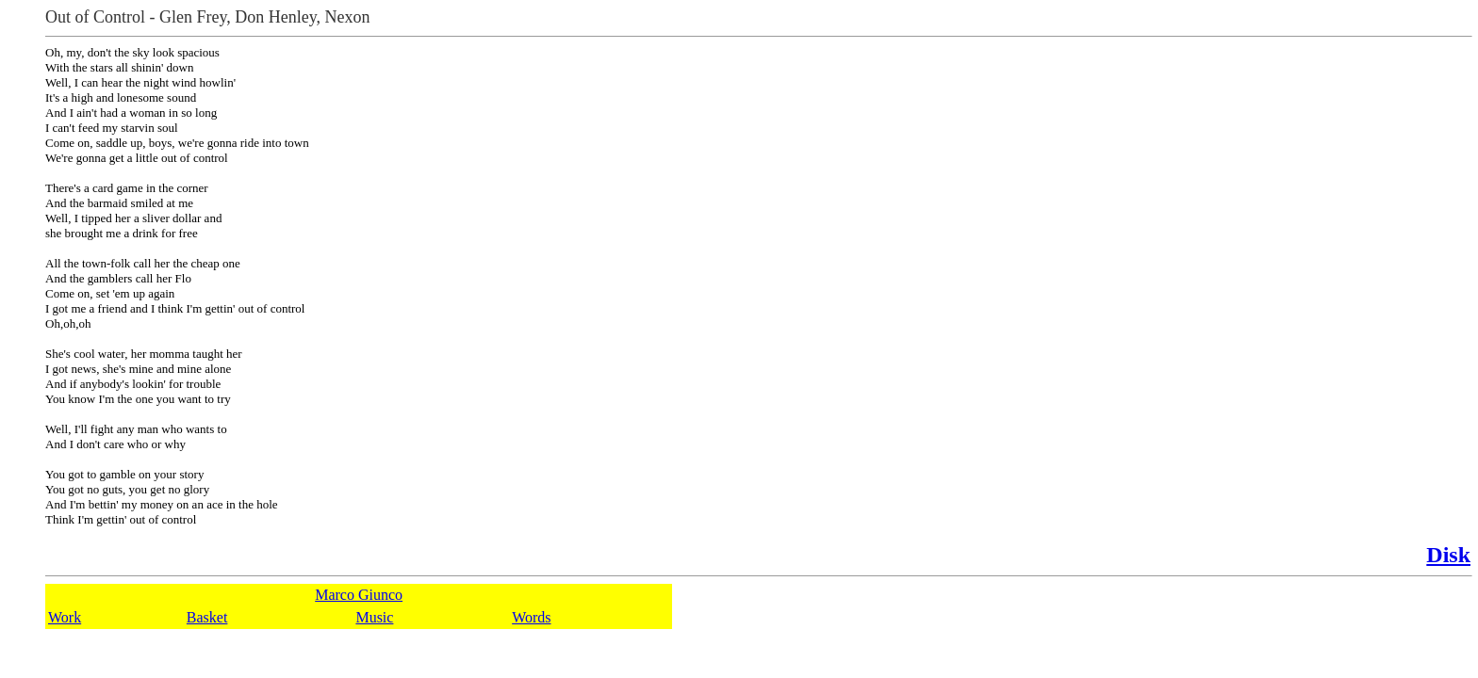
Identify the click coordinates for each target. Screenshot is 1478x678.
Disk (1448, 554)
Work (64, 617)
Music (374, 617)
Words (531, 617)
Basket (207, 617)
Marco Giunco (358, 595)
